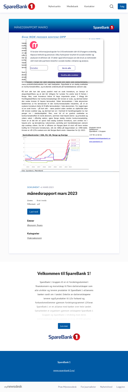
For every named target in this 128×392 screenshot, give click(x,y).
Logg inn (120, 386)
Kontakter (89, 6)
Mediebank (72, 6)
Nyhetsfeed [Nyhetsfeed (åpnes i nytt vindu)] (106, 386)
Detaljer (34, 68)
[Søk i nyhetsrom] (112, 6)
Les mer (64, 326)
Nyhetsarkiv (54, 6)
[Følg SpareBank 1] (122, 6)
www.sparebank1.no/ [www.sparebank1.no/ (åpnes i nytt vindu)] (64, 370)
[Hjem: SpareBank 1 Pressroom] (19, 6)
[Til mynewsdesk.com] (13, 387)
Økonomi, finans (35, 225)
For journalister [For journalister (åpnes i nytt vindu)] (88, 386)
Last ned (33, 211)
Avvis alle (66, 68)
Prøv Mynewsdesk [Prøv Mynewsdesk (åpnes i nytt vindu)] (67, 386)
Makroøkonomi (34, 238)
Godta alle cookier (69, 75)
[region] (64, 60)
